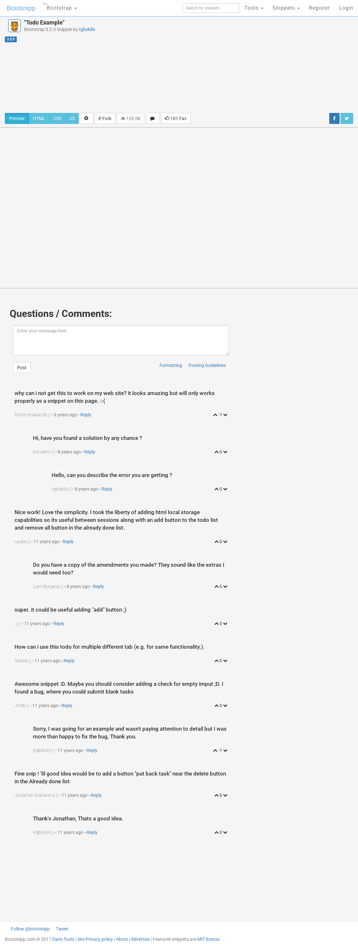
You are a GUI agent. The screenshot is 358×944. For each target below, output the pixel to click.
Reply (85, 414)
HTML (39, 118)
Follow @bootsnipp (30, 928)
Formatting (170, 365)
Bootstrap (60, 6)
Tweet (62, 928)
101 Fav (176, 118)
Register (319, 8)
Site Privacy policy (95, 939)
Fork (105, 118)
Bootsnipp (21, 8)
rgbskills (87, 29)
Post (21, 367)
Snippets (286, 8)
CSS (57, 118)
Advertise (140, 939)
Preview (17, 118)
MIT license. (209, 939)
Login (346, 8)
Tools (253, 8)
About (122, 939)
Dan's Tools (63, 939)
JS (72, 118)
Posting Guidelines (207, 365)
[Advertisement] (241, 64)
